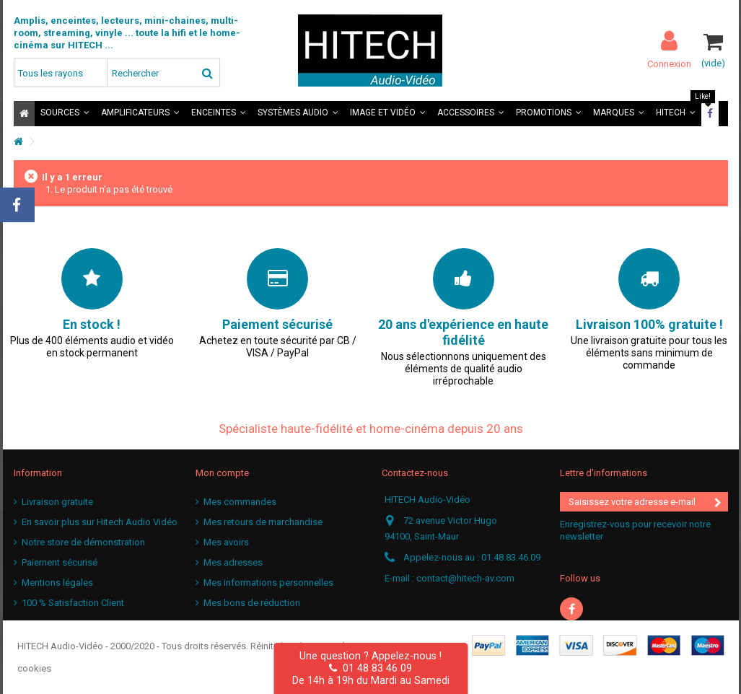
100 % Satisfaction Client (73, 602)
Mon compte (222, 472)
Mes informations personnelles (268, 582)
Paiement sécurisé (59, 562)
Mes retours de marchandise (263, 522)
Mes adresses (233, 562)
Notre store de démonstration (83, 542)
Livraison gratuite (57, 501)
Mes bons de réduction (251, 602)
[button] (65, 113)
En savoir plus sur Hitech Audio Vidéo (99, 522)
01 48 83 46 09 (370, 668)
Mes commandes (239, 501)
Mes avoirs (226, 542)
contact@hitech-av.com (465, 578)
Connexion (669, 63)
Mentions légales (57, 582)
